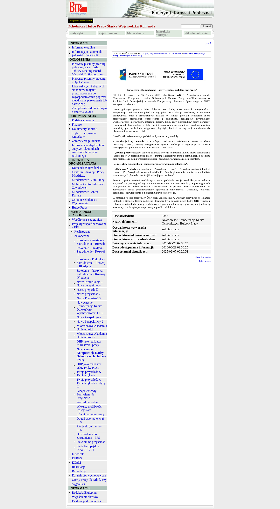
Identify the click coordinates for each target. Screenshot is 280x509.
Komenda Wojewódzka (86, 167)
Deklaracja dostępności (86, 501)
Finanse (77, 124)
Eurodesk (78, 454)
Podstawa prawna (83, 120)
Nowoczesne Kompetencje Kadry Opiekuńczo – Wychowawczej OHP (90, 308)
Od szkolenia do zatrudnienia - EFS (88, 435)
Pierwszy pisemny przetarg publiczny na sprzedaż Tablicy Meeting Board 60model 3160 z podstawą (89, 69)
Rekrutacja (78, 466)
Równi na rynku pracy (90, 414)
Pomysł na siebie (87, 402)
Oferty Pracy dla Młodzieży (89, 479)
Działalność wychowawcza (89, 475)
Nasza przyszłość (87, 289)
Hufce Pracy (80, 207)
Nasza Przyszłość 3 (89, 298)
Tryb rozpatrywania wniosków (84, 134)
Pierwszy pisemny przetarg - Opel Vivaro (89, 80)
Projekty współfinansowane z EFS (156, 53)
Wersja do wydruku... (203, 257)
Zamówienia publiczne (86, 141)
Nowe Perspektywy (89, 317)
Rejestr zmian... (205, 261)
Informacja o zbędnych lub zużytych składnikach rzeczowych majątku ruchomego (88, 150)
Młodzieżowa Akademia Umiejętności (92, 327)
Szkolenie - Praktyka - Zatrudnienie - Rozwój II (91, 251)
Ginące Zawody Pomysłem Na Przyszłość (86, 394)
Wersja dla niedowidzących (80, 20)
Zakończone (81, 236)
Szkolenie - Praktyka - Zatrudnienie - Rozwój (91, 242)
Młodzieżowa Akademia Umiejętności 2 (92, 335)
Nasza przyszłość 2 (89, 294)
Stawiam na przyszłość (91, 442)
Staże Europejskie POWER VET (88, 448)
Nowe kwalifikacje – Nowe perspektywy (89, 283)
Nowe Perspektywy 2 (90, 321)
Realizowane (82, 231)
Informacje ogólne (83, 47)
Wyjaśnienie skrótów (85, 496)
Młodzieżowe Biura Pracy (88, 179)
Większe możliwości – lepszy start (91, 408)
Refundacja (79, 471)
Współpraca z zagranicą (87, 219)
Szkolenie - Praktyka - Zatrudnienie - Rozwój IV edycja (91, 274)
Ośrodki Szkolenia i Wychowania (84, 201)
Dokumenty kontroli (84, 128)
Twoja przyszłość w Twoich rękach (89, 373)
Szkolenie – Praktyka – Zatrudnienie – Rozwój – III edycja (91, 263)
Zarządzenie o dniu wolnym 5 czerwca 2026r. (89, 110)
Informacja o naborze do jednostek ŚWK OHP (87, 53)
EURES (77, 458)
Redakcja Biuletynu (84, 492)
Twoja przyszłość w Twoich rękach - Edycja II (91, 383)
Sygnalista (78, 484)
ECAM (76, 462)
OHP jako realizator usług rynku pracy (89, 343)
